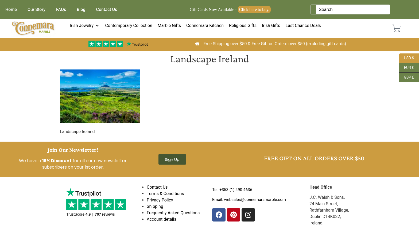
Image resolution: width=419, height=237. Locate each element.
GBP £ (406, 77)
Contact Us (106, 9)
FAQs (61, 9)
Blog (81, 9)
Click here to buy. (254, 9)
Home (11, 9)
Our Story (36, 9)
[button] (85, 25)
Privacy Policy (160, 200)
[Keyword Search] (353, 9)
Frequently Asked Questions (173, 212)
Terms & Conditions (165, 193)
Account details (161, 219)
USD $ (406, 58)
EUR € (406, 68)
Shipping (155, 206)
